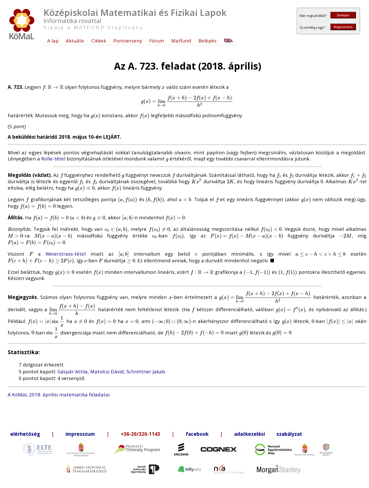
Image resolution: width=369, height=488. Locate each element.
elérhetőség (25, 434)
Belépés (343, 15)
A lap (53, 40)
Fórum (156, 40)
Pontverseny (127, 40)
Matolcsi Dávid (107, 371)
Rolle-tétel (53, 158)
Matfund (181, 40)
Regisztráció (343, 27)
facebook (197, 434)
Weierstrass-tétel (66, 254)
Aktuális (75, 40)
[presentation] (53, 87)
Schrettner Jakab (145, 371)
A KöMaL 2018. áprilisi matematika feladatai (59, 394)
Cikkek (98, 40)
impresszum (80, 434)
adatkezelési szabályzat (268, 434)
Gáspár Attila (72, 371)
